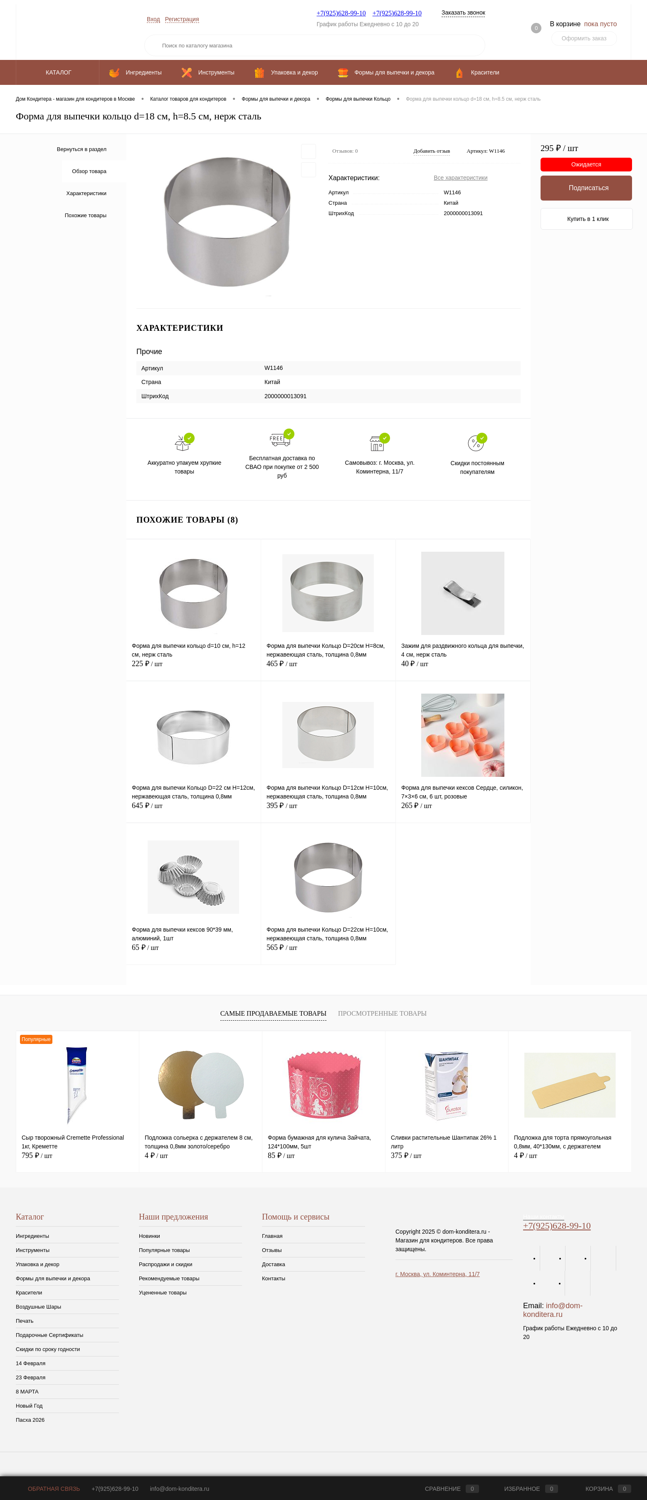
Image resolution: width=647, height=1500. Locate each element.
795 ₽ (37, 1155)
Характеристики (86, 193)
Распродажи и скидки (165, 1264)
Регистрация (182, 19)
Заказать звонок (463, 12)
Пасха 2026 (30, 1420)
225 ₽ (193, 668)
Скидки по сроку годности (48, 1349)
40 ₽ (463, 668)
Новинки (149, 1236)
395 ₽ (328, 810)
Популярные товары (164, 1250)
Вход (153, 19)
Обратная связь (48, 1488)
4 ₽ (156, 1155)
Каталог (57, 72)
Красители (29, 1292)
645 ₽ (193, 810)
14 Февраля (30, 1363)
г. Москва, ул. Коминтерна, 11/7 (437, 1274)
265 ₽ (463, 810)
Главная (272, 1236)
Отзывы (272, 1250)
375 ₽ (406, 1155)
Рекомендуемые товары (169, 1278)
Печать (25, 1321)
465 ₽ (328, 668)
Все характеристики (460, 177)
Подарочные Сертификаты (49, 1335)
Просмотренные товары (382, 1013)
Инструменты (32, 1250)
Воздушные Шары (38, 1307)
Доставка (273, 1264)
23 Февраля (30, 1377)
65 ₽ (193, 952)
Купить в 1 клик (588, 219)
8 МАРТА (27, 1391)
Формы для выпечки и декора (53, 1278)
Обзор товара (89, 171)
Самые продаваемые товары (273, 1013)
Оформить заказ (584, 38)
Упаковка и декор (37, 1264)
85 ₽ (281, 1155)
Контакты (273, 1278)
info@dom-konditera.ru (553, 1310)
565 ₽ (328, 952)
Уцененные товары (163, 1292)
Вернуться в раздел (81, 149)
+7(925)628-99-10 (340, 13)
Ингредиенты (32, 1236)
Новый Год (29, 1406)
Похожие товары (85, 215)
